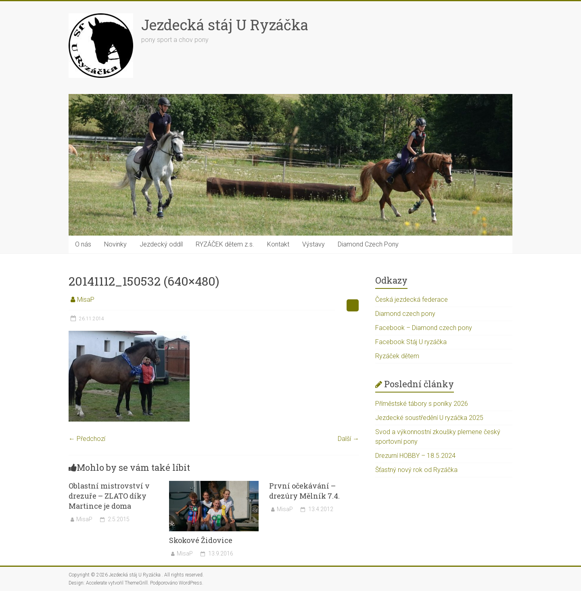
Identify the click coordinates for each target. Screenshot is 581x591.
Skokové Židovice (200, 540)
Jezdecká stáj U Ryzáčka (224, 24)
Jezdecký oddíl (161, 244)
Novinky (115, 244)
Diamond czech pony (405, 313)
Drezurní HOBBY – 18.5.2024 (415, 455)
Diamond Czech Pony (368, 244)
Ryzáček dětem (397, 356)
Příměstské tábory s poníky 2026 (421, 403)
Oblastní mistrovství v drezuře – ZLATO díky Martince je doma (109, 496)
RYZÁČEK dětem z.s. (225, 244)
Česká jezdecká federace (411, 299)
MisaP (85, 299)
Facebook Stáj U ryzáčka (411, 342)
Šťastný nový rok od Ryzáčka (416, 470)
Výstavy (313, 244)
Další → (348, 439)
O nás (83, 244)
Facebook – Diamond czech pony (423, 328)
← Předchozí (87, 439)
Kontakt (278, 244)
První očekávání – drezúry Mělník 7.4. (304, 491)
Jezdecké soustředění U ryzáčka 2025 (429, 418)
